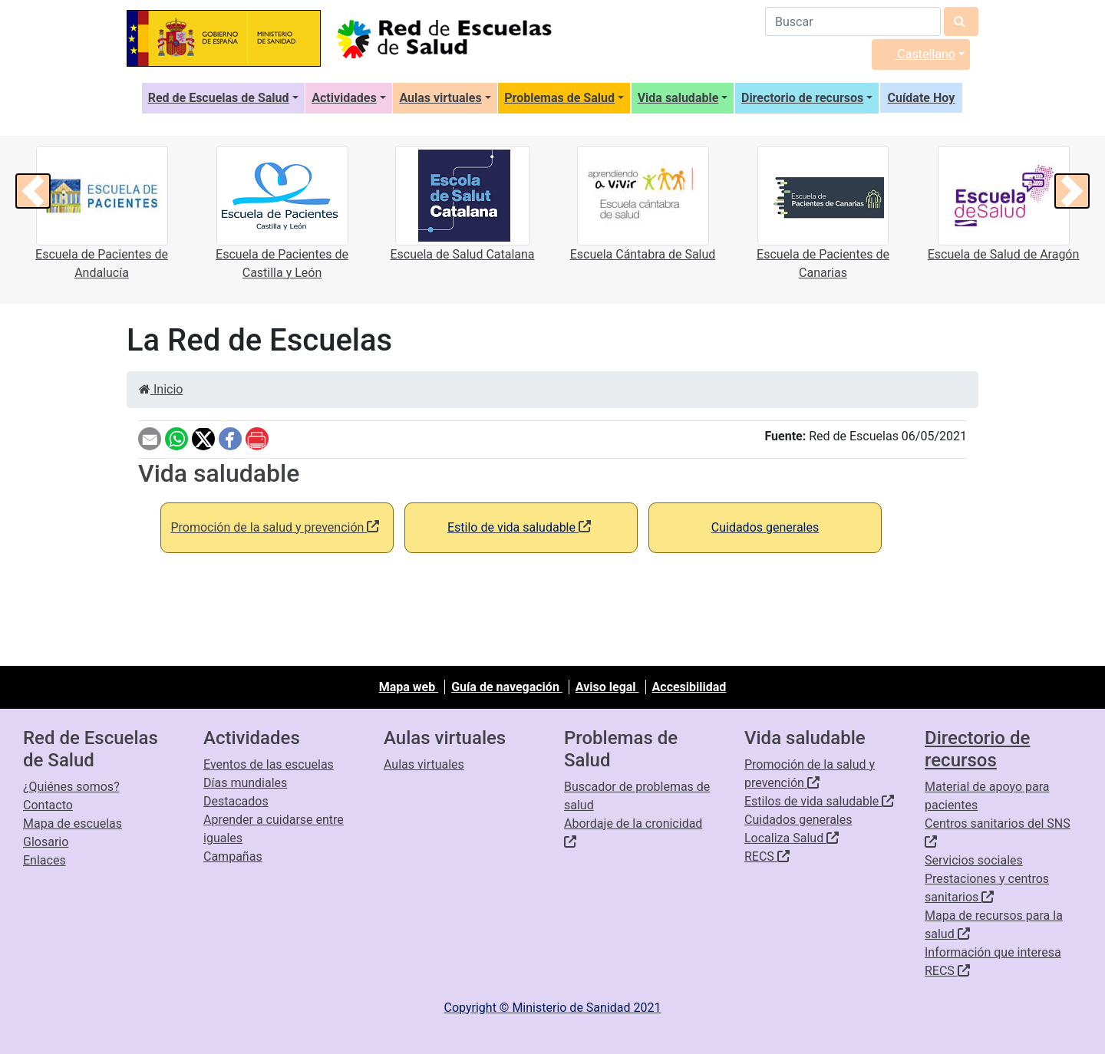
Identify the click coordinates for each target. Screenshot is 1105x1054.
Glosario (45, 842)
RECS (767, 856)
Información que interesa (993, 952)
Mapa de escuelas (72, 823)
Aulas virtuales (440, 98)
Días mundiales (245, 783)
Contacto (48, 805)
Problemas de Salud (559, 98)
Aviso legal (607, 687)
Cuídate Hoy (921, 98)
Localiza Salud (791, 838)
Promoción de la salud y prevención (274, 527)
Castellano (916, 54)
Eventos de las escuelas (268, 764)
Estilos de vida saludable (819, 801)
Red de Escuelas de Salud (218, 98)
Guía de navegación (506, 687)
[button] (33, 191)
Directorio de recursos (802, 98)
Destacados (236, 801)
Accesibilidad (689, 687)
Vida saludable (678, 98)
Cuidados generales (798, 819)
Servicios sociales (974, 860)
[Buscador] (853, 21)
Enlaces (44, 860)
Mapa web (408, 687)
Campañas (232, 856)
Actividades (344, 98)
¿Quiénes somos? (71, 786)
